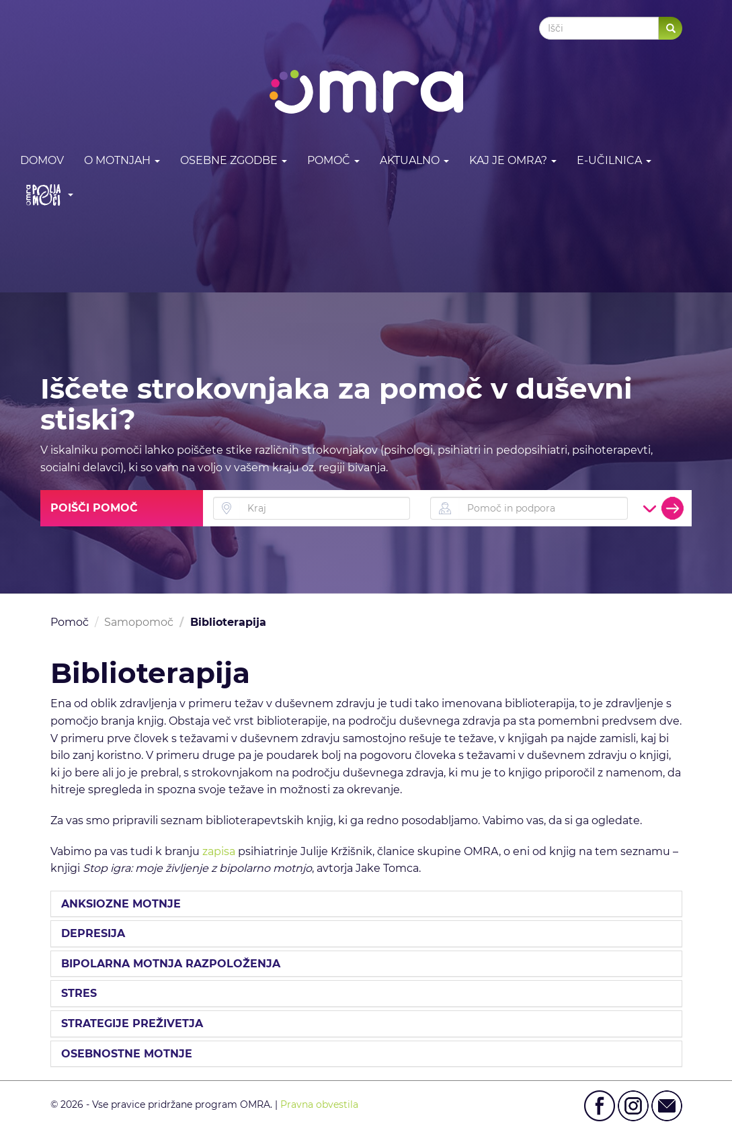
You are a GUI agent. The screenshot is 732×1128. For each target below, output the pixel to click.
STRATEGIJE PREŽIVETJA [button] (132, 1024)
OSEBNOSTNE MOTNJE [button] (126, 1054)
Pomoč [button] (333, 160)
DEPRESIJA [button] (93, 934)
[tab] (366, 904)
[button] (46, 194)
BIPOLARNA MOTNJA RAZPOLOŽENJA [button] (170, 964)
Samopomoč (138, 622)
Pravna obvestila (319, 1104)
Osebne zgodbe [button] (233, 160)
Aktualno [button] (414, 160)
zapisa (218, 851)
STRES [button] (79, 994)
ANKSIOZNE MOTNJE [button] (121, 904)
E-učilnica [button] (614, 160)
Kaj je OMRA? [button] (513, 160)
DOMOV (42, 160)
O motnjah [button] (122, 160)
